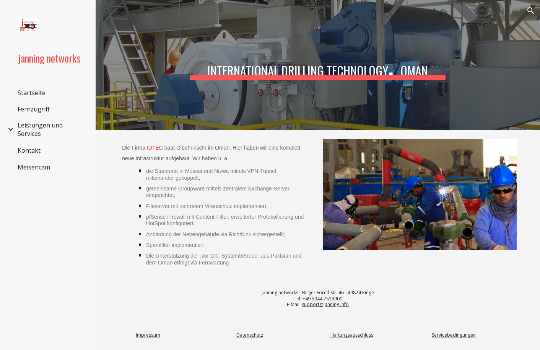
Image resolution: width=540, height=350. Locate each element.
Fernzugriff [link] (34, 109)
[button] (531, 11)
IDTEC (155, 148)
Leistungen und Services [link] (40, 129)
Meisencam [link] (34, 167)
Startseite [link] (32, 93)
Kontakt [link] (29, 150)
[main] (318, 65)
